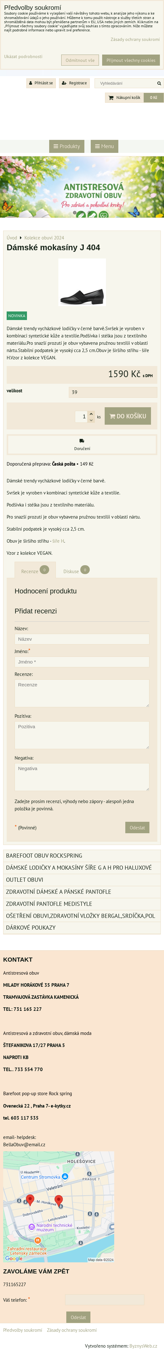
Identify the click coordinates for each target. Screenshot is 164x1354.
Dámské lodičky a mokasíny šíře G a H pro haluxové (79, 867)
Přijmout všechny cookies (131, 60)
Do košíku (127, 416)
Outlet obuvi (24, 879)
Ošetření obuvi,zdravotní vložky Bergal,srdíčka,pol (80, 915)
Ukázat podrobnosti (23, 56)
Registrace (74, 83)
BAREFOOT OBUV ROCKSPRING (44, 855)
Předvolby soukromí (22, 1330)
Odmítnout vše (80, 60)
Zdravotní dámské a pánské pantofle (58, 891)
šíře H (58, 541)
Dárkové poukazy (31, 927)
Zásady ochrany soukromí (72, 1330)
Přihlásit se (41, 83)
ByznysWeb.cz (143, 1346)
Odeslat (137, 827)
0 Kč (153, 97)
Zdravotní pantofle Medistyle (49, 903)
